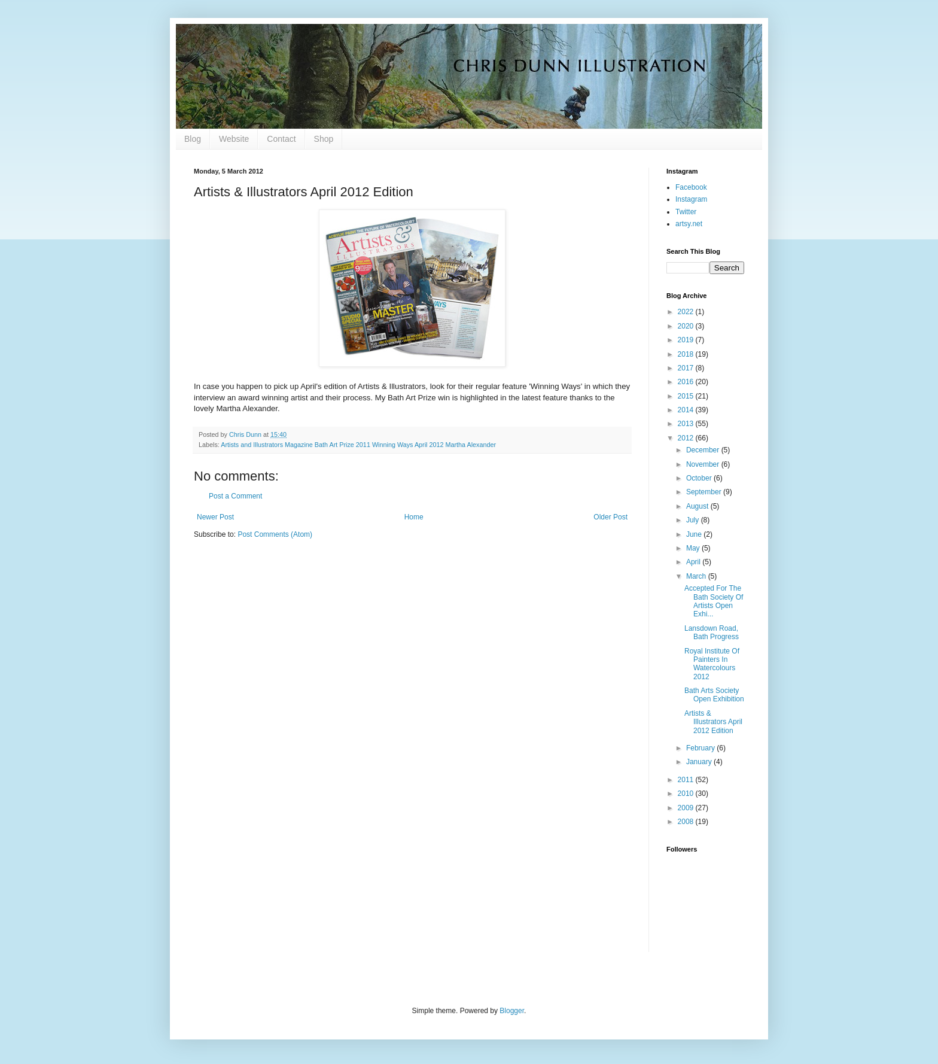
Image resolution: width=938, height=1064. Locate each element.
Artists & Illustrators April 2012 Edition (713, 722)
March (697, 576)
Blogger (512, 1011)
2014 (687, 410)
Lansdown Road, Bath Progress (711, 632)
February (701, 748)
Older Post (610, 517)
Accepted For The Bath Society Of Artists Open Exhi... (713, 601)
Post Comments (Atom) (274, 534)
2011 (687, 780)
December (703, 450)
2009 (687, 808)
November (703, 464)
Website (234, 139)
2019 (687, 340)
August (698, 506)
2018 (687, 354)
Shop (324, 139)
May (694, 548)
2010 (687, 793)
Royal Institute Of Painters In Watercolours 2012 (711, 664)
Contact (281, 139)
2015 (687, 396)
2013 (687, 423)
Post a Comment (235, 496)
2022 (687, 312)
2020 (687, 326)
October (700, 478)
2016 (687, 382)
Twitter (685, 212)
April (694, 562)
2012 (687, 438)
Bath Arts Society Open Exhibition (714, 694)
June (695, 534)
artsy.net (688, 224)
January (700, 762)
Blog (192, 139)
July (693, 520)
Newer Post (215, 517)
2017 (687, 368)
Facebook (691, 187)
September (704, 492)
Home (414, 517)
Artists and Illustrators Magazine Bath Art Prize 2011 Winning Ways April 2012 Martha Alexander (358, 444)
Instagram (691, 199)
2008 (687, 821)
